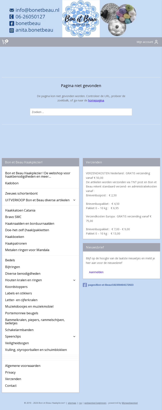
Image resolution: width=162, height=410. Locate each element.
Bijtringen (12, 267)
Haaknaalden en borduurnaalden (29, 223)
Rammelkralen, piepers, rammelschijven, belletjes (35, 322)
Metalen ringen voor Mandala (27, 250)
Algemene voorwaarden (22, 366)
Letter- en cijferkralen (21, 300)
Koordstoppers (16, 287)
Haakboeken (14, 237)
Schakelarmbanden (19, 330)
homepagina (96, 100)
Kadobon (12, 183)
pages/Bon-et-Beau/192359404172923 (108, 285)
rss (80, 402)
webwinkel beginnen (95, 402)
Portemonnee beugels (21, 313)
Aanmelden (96, 272)
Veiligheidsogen (17, 343)
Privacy (10, 372)
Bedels (10, 260)
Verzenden (13, 379)
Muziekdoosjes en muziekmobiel (29, 306)
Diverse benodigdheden (22, 273)
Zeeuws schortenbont (21, 193)
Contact (11, 385)
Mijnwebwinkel (130, 402)
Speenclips (40, 336)
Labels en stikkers (18, 293)
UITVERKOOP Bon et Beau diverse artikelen (40, 200)
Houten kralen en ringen (40, 280)
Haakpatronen (16, 243)
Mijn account (148, 42)
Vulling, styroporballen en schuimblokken (36, 350)
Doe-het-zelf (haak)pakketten (27, 230)
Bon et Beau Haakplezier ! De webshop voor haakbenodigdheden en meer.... (37, 175)
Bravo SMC (13, 217)
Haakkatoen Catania (20, 210)
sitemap (72, 402)
